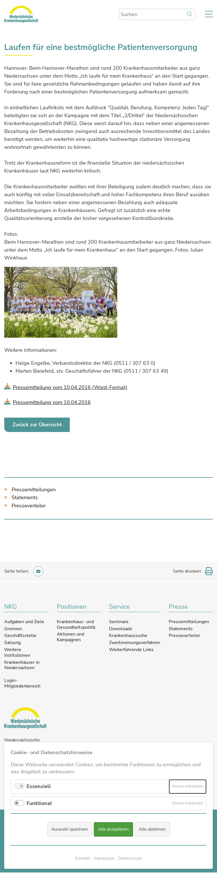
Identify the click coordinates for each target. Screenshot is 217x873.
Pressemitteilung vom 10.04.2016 (52, 402)
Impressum (104, 858)
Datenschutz (130, 858)
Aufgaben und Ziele (24, 622)
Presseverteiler (29, 506)
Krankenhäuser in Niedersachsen (22, 665)
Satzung (12, 643)
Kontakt (82, 858)
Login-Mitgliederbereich (22, 683)
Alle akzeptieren (113, 829)
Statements (25, 497)
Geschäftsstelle (20, 636)
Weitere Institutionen (17, 653)
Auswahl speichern (69, 829)
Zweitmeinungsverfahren (134, 643)
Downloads (120, 629)
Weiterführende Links (131, 650)
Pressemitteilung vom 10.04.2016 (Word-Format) (70, 387)
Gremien (13, 629)
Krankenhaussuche (128, 636)
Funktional (39, 803)
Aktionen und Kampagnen (70, 637)
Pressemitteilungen (34, 489)
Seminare (119, 622)
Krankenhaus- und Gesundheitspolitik (76, 625)
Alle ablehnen (152, 829)
